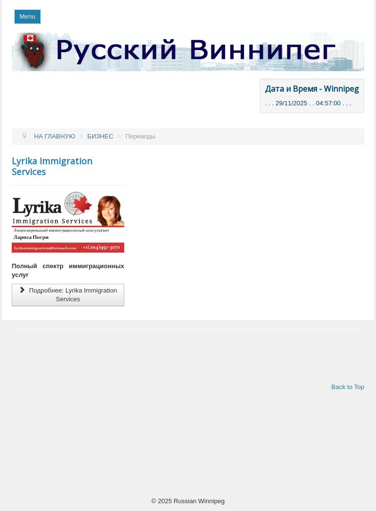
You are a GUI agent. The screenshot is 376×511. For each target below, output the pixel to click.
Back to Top (347, 387)
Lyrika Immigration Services (52, 166)
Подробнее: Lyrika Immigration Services (68, 295)
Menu (27, 16)
